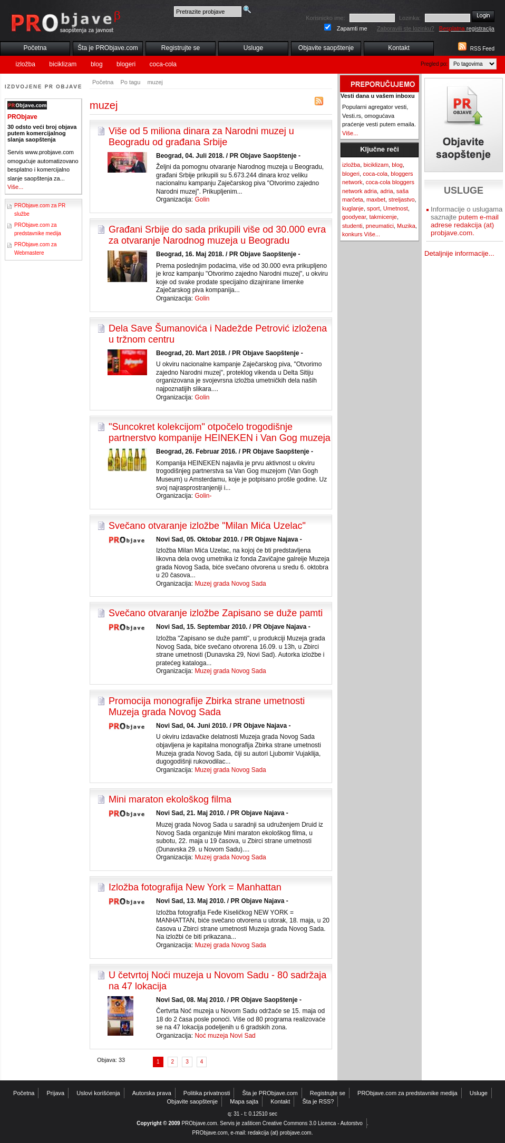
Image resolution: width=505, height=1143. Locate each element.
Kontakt (399, 48)
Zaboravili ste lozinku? (405, 28)
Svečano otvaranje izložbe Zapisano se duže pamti (216, 613)
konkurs (352, 234)
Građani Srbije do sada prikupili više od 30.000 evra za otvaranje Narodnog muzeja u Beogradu (217, 235)
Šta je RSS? (318, 1101)
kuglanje (353, 208)
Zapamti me (352, 28)
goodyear (354, 217)
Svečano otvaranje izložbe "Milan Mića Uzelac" (207, 525)
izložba (25, 64)
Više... (15, 187)
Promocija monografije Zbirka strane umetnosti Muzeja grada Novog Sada (207, 706)
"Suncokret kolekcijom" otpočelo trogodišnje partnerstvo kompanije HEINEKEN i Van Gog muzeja (220, 432)
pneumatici (380, 226)
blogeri (125, 64)
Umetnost (395, 208)
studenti (352, 226)
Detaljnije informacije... (459, 253)
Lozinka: (410, 18)
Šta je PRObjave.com (107, 48)
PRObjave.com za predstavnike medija (407, 1093)
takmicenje (383, 217)
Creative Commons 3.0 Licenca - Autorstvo (313, 1123)
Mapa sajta (244, 1101)
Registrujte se (180, 48)
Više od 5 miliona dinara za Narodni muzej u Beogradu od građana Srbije (201, 136)
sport (373, 208)
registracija (466, 28)
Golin (202, 199)
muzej (154, 82)
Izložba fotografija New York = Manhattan (195, 887)
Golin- (203, 495)
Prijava (56, 1093)
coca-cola (163, 64)
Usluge (253, 48)
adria (386, 191)
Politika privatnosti (206, 1093)
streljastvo (402, 199)
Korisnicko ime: (325, 18)
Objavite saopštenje (326, 48)
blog (97, 64)
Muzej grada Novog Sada (230, 583)
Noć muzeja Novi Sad (225, 1035)
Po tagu (130, 82)
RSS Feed (482, 49)
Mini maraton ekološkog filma (170, 799)
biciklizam (62, 64)
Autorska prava (151, 1093)
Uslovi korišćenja (98, 1093)
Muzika (406, 226)
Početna (34, 48)
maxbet (375, 199)
